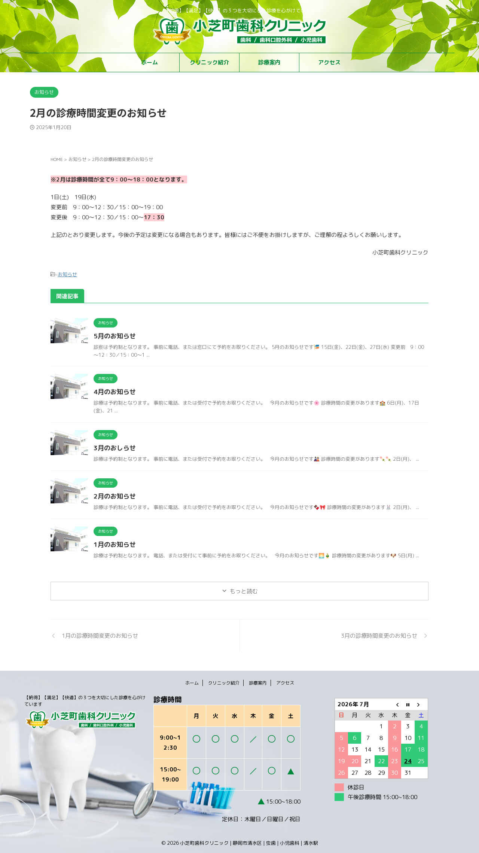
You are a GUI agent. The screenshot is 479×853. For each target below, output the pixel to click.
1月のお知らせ (113, 543)
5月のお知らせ (113, 335)
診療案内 (269, 62)
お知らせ (67, 273)
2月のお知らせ (113, 495)
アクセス (329, 62)
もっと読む (244, 590)
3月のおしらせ (113, 447)
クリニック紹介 (209, 62)
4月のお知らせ (113, 391)
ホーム (149, 62)
